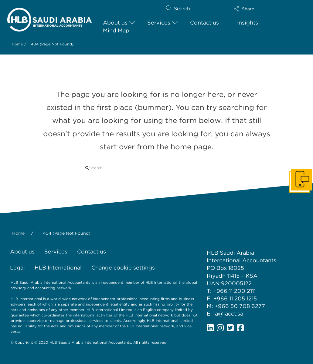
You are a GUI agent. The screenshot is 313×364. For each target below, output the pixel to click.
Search (182, 9)
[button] (263, 9)
